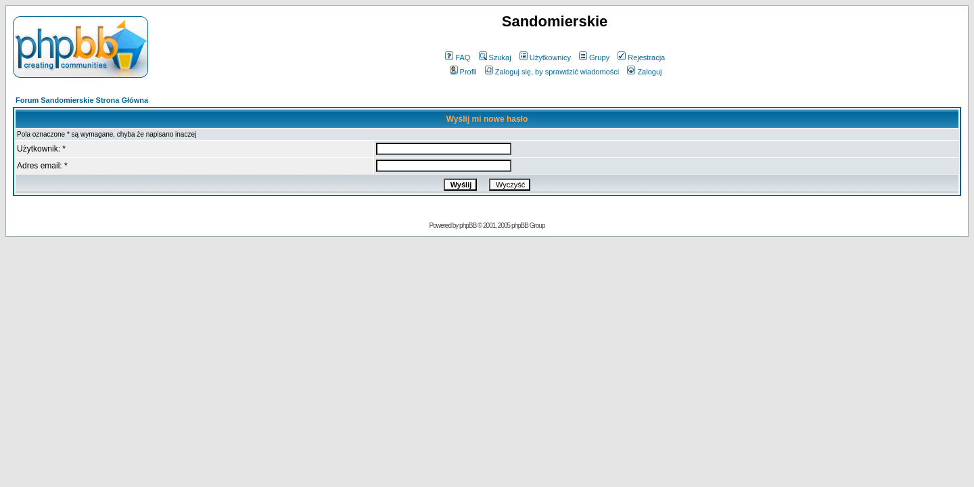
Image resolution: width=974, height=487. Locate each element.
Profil (463, 72)
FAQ (457, 57)
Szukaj (495, 57)
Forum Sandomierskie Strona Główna (82, 100)
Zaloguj (644, 72)
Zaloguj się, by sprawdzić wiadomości (552, 72)
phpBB (467, 225)
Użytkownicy (545, 57)
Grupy (594, 57)
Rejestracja (641, 57)
